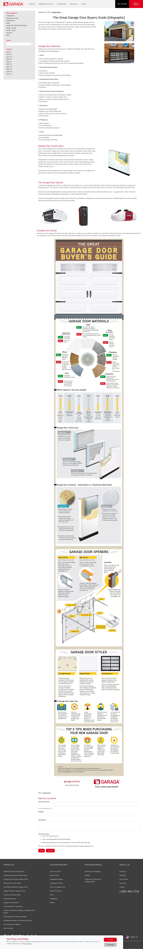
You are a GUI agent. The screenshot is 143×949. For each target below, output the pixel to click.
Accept (110, 940)
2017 (7, 67)
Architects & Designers (93, 871)
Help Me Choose (56, 891)
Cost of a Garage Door (57, 887)
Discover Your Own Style (12, 883)
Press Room (123, 879)
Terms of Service (85, 846)
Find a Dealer (54, 875)
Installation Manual (56, 879)
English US (134, 937)
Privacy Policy (73, 846)
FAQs (52, 895)
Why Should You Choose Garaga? (15, 917)
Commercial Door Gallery (12, 924)
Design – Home (10, 30)
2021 (7, 57)
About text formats (43, 834)
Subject (41, 812)
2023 (7, 52)
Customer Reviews (56, 883)
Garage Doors (10, 16)
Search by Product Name (12, 895)
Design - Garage (11, 28)
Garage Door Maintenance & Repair (16, 25)
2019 (7, 62)
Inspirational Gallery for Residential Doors (17, 920)
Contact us (123, 871)
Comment (41, 820)
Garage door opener (12, 18)
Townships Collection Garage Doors (15, 887)
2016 (7, 69)
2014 (7, 74)
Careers (122, 887)
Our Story (122, 883)
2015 (7, 71)
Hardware (9, 33)
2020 (7, 59)
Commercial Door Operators (13, 906)
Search (8, 40)
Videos (52, 902)
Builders (87, 875)
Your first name (43, 802)
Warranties (53, 899)
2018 (7, 64)
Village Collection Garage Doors (14, 891)
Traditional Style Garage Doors (14, 871)
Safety (8, 23)
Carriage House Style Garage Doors (15, 879)
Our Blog (122, 875)
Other (8, 35)
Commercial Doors (9, 899)
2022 (7, 54)
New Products (8, 928)
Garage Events (10, 21)
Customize (110, 945)
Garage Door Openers (11, 902)
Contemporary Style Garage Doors (15, 875)
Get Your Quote (55, 871)
